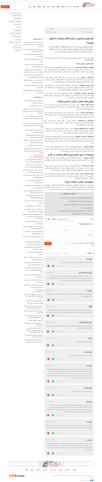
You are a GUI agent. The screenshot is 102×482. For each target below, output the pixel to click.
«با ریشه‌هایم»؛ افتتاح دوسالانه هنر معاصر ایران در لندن (34, 187)
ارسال (48, 243)
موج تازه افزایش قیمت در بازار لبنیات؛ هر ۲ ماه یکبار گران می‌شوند (33, 286)
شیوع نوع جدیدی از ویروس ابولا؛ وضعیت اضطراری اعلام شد (34, 196)
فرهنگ (62, 6)
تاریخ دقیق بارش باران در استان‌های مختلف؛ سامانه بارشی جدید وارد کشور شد (33, 71)
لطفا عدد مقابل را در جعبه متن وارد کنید (84, 244)
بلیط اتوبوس (18, 50)
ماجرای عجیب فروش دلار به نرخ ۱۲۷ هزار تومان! (79, 201)
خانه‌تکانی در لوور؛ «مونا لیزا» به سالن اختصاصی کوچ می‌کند (33, 176)
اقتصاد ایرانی (18, 39)
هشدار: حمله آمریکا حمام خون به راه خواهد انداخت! (33, 86)
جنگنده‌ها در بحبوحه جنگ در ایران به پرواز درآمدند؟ (33, 55)
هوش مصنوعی (17, 24)
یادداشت (25, 1)
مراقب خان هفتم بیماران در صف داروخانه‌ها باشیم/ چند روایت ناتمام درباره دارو (33, 118)
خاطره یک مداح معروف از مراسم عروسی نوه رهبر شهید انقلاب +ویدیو (74, 211)
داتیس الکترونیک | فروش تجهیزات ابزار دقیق (15, 14)
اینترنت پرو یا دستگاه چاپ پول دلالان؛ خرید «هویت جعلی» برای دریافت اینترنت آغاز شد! (33, 151)
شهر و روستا (79, 29)
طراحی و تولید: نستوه (86, 480)
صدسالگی (41, 1)
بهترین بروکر (18, 42)
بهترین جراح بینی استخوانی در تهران (17, 46)
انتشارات (19, 1)
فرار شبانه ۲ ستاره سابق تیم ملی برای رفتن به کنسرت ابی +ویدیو (33, 191)
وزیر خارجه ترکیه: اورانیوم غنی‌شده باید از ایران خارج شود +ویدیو (33, 50)
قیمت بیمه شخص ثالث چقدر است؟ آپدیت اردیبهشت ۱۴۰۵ (33, 336)
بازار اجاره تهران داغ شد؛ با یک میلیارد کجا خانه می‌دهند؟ (77, 205)
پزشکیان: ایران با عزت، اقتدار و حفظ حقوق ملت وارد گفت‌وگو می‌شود (34, 76)
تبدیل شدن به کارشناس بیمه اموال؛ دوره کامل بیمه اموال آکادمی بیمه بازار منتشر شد (33, 296)
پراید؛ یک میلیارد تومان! (35, 106)
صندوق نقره (18, 21)
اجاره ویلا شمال (17, 18)
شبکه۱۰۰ (47, 1)
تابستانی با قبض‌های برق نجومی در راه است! (33, 238)
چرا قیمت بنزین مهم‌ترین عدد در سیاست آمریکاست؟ (34, 181)
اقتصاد (58, 6)
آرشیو (14, 1)
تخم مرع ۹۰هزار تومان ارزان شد (34, 145)
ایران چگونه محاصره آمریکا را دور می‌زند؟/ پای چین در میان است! (75, 198)
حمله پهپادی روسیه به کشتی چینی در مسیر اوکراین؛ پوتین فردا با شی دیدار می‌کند (33, 270)
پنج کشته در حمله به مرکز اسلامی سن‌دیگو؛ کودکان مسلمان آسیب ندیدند (33, 166)
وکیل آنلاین (11, 21)
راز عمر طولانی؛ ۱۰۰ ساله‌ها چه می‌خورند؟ (81, 214)
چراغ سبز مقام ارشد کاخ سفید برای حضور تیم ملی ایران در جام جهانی (34, 243)
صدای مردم (30, 2)
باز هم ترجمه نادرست (86, 208)
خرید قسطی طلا (17, 30)
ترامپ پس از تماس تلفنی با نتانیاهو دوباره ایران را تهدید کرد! (33, 81)
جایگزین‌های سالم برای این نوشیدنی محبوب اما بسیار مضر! (33, 248)
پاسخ (62, 266)
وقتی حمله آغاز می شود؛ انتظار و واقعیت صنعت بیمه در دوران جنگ (34, 302)
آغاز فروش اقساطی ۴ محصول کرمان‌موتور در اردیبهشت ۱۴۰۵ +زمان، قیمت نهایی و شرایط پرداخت (34, 330)
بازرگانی (38, 291)
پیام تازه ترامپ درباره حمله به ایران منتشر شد (34, 202)
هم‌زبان (34, 1)
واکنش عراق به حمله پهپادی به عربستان (34, 253)
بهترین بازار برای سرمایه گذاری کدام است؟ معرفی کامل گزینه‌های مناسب (33, 307)
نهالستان (12, 33)
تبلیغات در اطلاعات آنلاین (35, 320)
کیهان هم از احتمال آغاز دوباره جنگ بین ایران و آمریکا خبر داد (34, 102)
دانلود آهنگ (18, 33)
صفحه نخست (76, 6)
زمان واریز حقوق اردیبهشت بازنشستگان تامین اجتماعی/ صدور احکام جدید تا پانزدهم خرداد (33, 216)
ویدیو (30, 6)
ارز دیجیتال (11, 42)
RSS (26, 470)
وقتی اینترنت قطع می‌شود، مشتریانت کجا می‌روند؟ (33, 312)
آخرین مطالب (37, 156)
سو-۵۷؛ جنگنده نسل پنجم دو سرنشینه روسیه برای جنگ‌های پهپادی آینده (33, 171)
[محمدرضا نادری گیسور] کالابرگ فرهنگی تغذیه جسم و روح (34, 136)
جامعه (68, 6)
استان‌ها (39, 6)
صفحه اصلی (90, 29)
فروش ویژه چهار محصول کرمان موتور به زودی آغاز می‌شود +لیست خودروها (33, 341)
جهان (44, 6)
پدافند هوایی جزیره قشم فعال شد (33, 206)
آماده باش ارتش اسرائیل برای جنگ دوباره (34, 60)
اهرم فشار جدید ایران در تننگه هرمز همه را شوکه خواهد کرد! (34, 65)
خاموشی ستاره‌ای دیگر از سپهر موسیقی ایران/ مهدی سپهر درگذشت (33, 141)
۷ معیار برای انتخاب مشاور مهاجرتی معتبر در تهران (34, 324)
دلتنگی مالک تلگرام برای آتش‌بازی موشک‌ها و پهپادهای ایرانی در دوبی (34, 161)
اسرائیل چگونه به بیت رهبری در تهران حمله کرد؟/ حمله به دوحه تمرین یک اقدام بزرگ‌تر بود (33, 44)
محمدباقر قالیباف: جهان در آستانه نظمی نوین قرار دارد (34, 131)
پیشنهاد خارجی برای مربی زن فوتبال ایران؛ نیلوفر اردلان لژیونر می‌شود (33, 263)
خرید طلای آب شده (16, 36)
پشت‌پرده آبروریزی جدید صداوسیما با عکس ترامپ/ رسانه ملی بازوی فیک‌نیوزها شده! (33, 125)
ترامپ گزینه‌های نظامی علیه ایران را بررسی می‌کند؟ (34, 276)
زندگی (34, 6)
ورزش (48, 6)
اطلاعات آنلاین (89, 4)
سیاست (53, 6)
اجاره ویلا (19, 27)
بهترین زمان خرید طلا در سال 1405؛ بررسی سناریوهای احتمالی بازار (34, 316)
